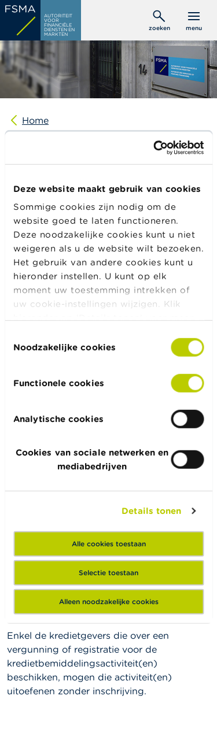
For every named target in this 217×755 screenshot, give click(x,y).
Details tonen (151, 510)
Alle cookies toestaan (109, 543)
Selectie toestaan (108, 572)
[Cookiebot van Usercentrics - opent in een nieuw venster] (154, 148)
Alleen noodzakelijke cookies (109, 601)
